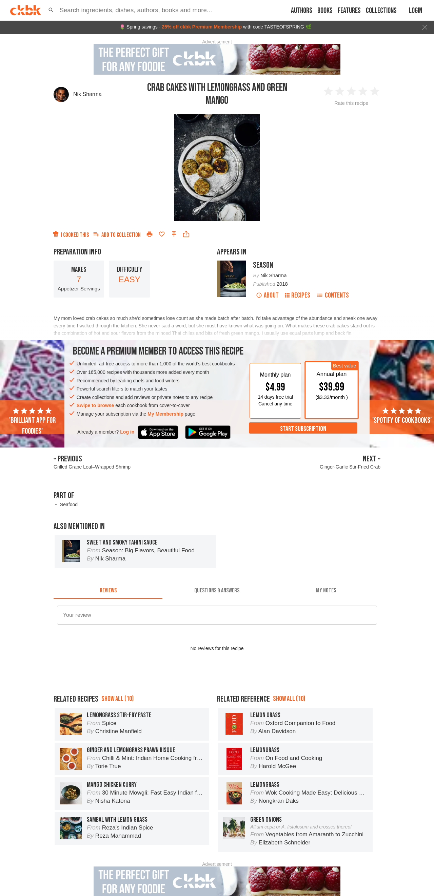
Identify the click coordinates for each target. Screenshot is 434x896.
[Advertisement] (217, 694)
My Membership (165, 414)
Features (349, 10)
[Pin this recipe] (174, 234)
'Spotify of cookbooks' (402, 416)
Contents (332, 295)
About (267, 295)
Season (263, 265)
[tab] (108, 591)
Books (325, 10)
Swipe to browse (95, 405)
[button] (51, 10)
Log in (127, 432)
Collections (381, 10)
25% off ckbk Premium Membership (202, 27)
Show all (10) (117, 729)
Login (415, 10)
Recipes (297, 295)
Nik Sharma (87, 94)
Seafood (69, 504)
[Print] (149, 234)
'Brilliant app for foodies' (32, 421)
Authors (301, 10)
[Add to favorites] (162, 234)
